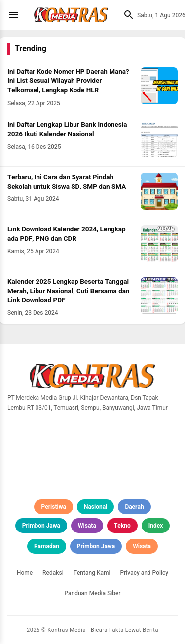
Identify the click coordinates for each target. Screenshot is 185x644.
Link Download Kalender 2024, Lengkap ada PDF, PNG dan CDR (66, 234)
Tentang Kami (92, 572)
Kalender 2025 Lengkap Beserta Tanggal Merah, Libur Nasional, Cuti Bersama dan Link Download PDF (68, 291)
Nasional (95, 506)
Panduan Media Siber (92, 593)
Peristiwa (53, 506)
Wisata (87, 525)
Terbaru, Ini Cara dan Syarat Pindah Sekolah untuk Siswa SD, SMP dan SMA (66, 181)
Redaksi (53, 572)
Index (155, 525)
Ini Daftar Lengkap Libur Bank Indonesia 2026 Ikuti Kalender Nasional (67, 129)
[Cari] (126, 15)
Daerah (134, 506)
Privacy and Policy (144, 572)
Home (25, 572)
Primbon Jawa (41, 525)
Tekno (122, 525)
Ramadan (46, 546)
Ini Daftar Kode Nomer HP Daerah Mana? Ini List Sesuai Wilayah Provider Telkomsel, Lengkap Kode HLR (68, 81)
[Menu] (16, 15)
